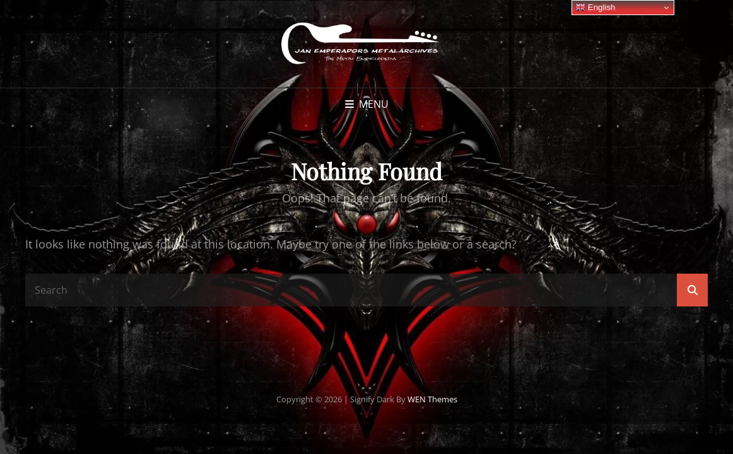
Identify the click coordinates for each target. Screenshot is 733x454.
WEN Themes (432, 399)
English (595, 8)
